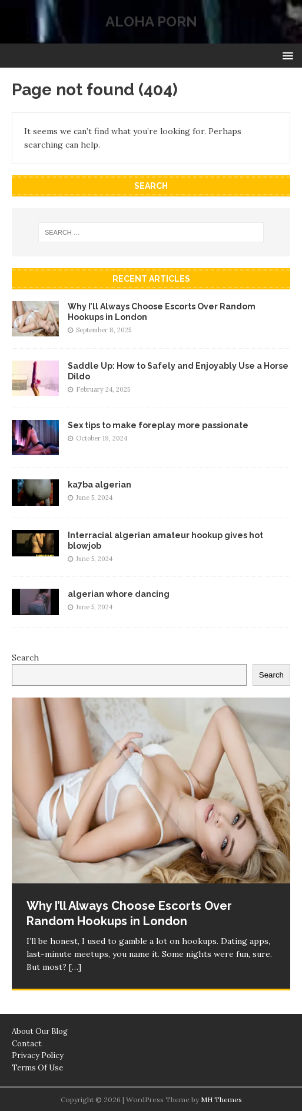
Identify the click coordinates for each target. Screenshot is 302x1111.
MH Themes (221, 1099)
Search (25, 657)
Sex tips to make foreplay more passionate (158, 425)
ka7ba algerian (99, 484)
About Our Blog (40, 1031)
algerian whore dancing (119, 594)
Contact (27, 1044)
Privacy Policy (38, 1055)
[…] (75, 967)
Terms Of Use (37, 1068)
